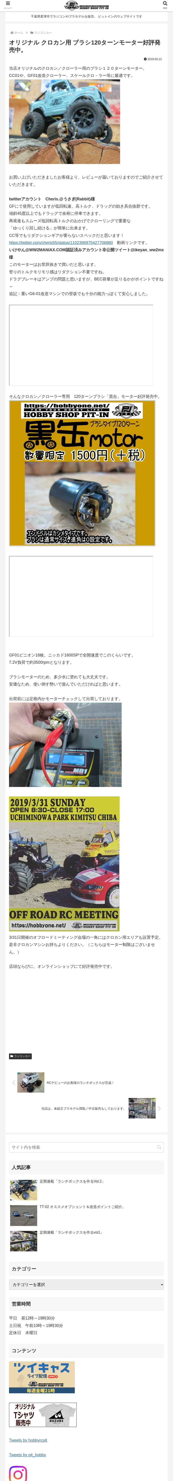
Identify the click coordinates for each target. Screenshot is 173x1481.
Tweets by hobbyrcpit (28, 1440)
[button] (159, 1147)
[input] (86, 1147)
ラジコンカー (20, 1056)
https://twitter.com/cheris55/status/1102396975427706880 (61, 242)
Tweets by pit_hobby (27, 1455)
